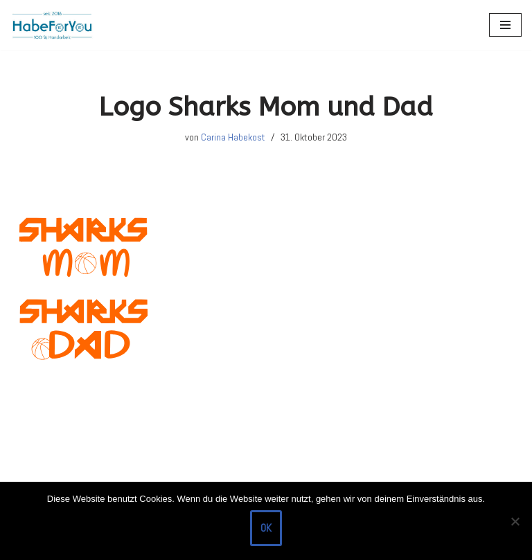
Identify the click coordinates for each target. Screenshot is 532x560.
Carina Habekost (233, 137)
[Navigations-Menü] (505, 25)
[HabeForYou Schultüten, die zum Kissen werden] (52, 25)
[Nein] (515, 521)
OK (266, 528)
